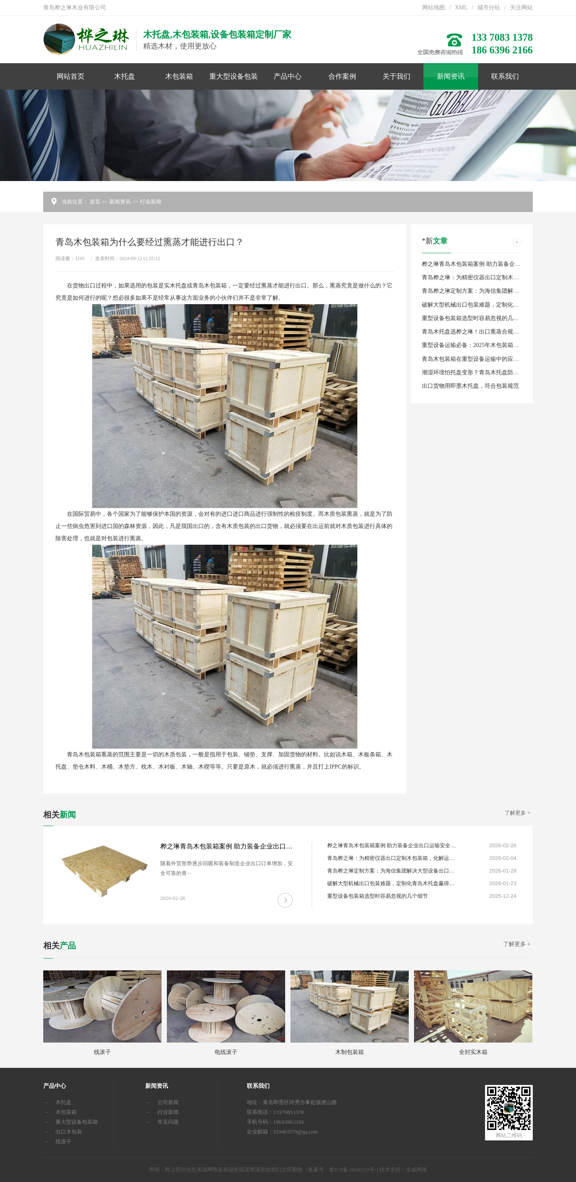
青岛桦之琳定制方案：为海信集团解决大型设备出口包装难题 (499, 291)
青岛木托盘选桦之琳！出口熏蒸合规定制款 (476, 332)
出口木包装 (68, 1132)
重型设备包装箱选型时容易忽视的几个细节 (476, 318)
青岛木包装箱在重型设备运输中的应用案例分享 (482, 359)
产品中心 (287, 76)
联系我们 (505, 76)
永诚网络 (416, 1170)
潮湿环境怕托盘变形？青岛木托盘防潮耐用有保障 (484, 372)
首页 (95, 202)
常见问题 (168, 1122)
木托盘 (124, 76)
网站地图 (433, 7)
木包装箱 (179, 76)
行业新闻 (150, 202)
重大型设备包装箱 (233, 81)
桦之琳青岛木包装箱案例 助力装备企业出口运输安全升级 (494, 264)
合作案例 (342, 76)
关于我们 (396, 76)
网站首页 (70, 76)
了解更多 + (517, 813)
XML (461, 7)
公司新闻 (168, 1102)
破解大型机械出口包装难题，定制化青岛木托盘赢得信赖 (493, 305)
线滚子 (63, 1141)
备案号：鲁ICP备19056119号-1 (343, 1170)
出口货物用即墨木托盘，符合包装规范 (470, 386)
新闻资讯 (451, 76)
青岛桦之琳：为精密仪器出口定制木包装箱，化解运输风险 (496, 277)
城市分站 (488, 7)
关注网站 (521, 7)
